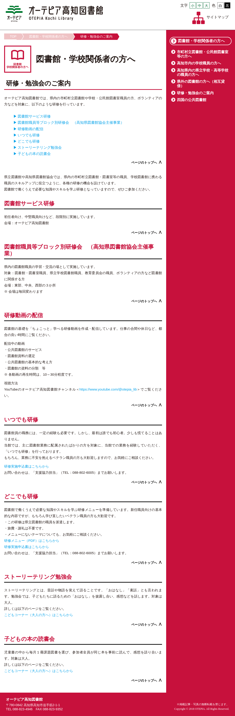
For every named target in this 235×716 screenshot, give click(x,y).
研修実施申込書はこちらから (26, 466)
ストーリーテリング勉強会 (40, 147)
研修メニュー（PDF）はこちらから (31, 541)
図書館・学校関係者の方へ (48, 36)
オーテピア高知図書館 (54, 14)
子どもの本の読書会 (34, 154)
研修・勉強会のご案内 (96, 36)
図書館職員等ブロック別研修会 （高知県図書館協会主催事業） (71, 122)
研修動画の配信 (30, 129)
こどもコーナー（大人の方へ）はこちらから (38, 615)
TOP (13, 36)
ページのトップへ (144, 162)
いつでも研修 (29, 135)
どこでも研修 (29, 141)
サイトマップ (218, 17)
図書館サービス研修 (34, 116)
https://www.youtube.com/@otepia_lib (108, 389)
